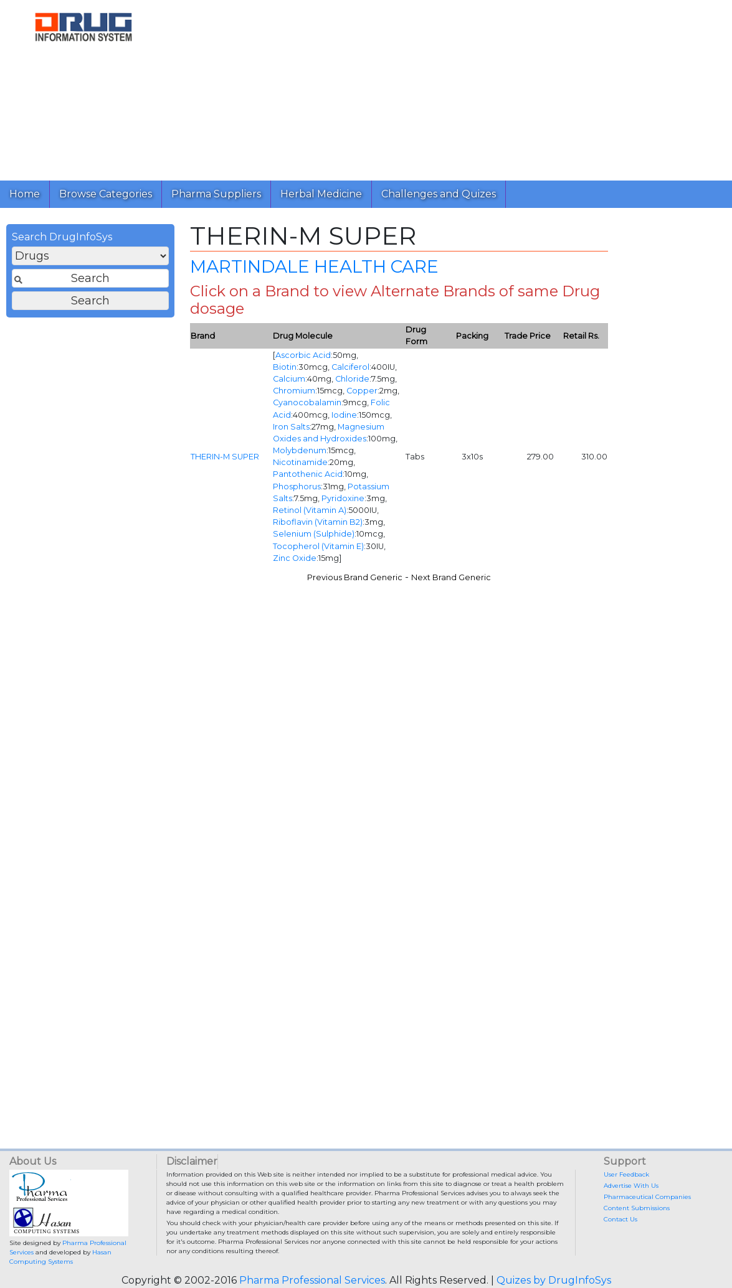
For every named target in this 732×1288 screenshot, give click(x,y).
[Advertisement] (445, 87)
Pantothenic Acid (308, 474)
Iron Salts (291, 426)
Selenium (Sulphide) (313, 533)
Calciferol (350, 367)
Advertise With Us (631, 1186)
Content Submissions (637, 1208)
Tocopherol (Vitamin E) (318, 546)
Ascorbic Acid (303, 355)
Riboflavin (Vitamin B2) (318, 522)
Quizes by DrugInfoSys (554, 1280)
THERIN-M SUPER (225, 456)
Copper (362, 390)
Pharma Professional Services (312, 1280)
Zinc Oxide (294, 558)
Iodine (344, 415)
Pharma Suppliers (216, 194)
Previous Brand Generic (354, 577)
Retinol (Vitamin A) (309, 510)
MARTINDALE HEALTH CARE (314, 266)
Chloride (352, 378)
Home (24, 194)
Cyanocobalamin (307, 402)
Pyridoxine (342, 498)
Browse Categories (105, 194)
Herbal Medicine (321, 194)
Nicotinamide (300, 462)
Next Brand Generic (451, 577)
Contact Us (620, 1219)
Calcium (289, 378)
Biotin (285, 367)
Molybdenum (299, 450)
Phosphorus (297, 486)
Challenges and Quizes (438, 194)
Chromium (294, 390)
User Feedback (626, 1174)
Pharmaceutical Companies (647, 1197)
